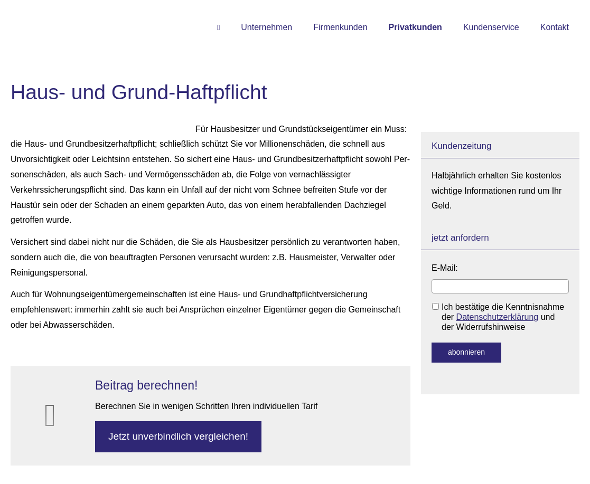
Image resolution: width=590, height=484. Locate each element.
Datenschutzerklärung (497, 316)
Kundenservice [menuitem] (491, 27)
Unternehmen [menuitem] (266, 27)
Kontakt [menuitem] (554, 27)
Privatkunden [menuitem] (415, 27)
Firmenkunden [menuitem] (340, 27)
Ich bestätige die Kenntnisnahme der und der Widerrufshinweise (498, 316)
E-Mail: (445, 267)
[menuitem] (218, 27)
